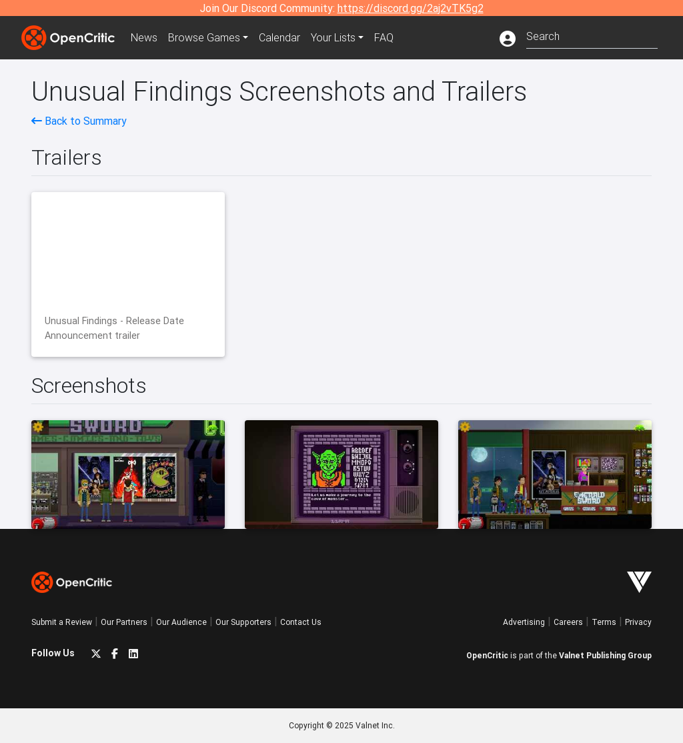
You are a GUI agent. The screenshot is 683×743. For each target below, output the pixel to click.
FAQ (384, 37)
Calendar (279, 37)
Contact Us (300, 622)
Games (204, 37)
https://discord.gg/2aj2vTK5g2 (410, 8)
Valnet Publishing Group (605, 655)
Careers (568, 622)
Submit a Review (61, 622)
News (144, 37)
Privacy (638, 622)
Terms (604, 622)
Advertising (524, 622)
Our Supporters (243, 622)
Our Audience (181, 622)
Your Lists (333, 37)
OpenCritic (487, 655)
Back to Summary (79, 120)
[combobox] (592, 35)
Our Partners (124, 622)
